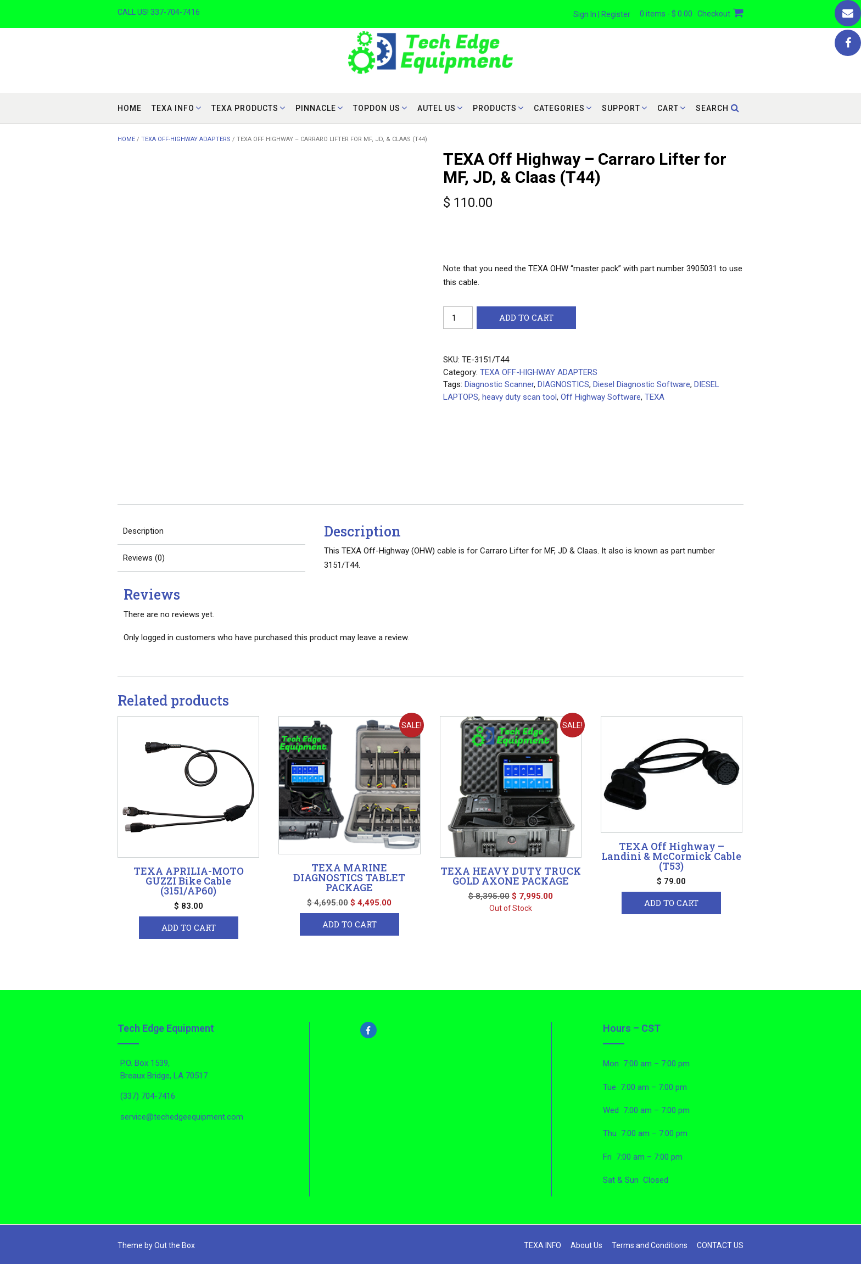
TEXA (654, 397)
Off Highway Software (601, 397)
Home (130, 108)
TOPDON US (376, 108)
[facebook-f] (430, 1030)
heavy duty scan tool (519, 397)
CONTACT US (720, 1245)
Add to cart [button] (188, 927)
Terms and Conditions (649, 1245)
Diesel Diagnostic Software (641, 384)
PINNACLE (315, 108)
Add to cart (526, 317)
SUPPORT (621, 108)
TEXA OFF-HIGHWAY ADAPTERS (186, 139)
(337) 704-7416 (147, 1096)
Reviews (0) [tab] (144, 558)
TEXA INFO (173, 108)
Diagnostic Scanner (499, 384)
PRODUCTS (495, 108)
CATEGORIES (559, 108)
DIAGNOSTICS (563, 384)
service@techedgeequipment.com (181, 1117)
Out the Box (174, 1245)
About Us (586, 1245)
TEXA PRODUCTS (244, 108)
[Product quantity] (458, 317)
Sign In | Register (601, 14)
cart (668, 108)
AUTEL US (436, 108)
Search (718, 108)
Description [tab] (143, 531)
